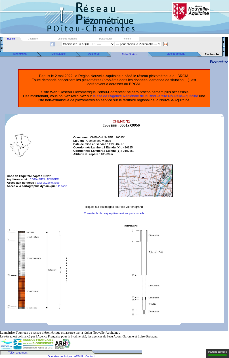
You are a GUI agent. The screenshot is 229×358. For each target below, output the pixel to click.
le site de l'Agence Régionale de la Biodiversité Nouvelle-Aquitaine (145, 96)
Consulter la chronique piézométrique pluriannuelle (114, 213)
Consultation (58, 53)
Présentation (19, 54)
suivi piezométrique (47, 182)
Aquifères (94, 53)
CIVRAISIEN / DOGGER (44, 179)
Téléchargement (175, 53)
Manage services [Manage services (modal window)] (217, 353)
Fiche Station (129, 54)
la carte (62, 186)
